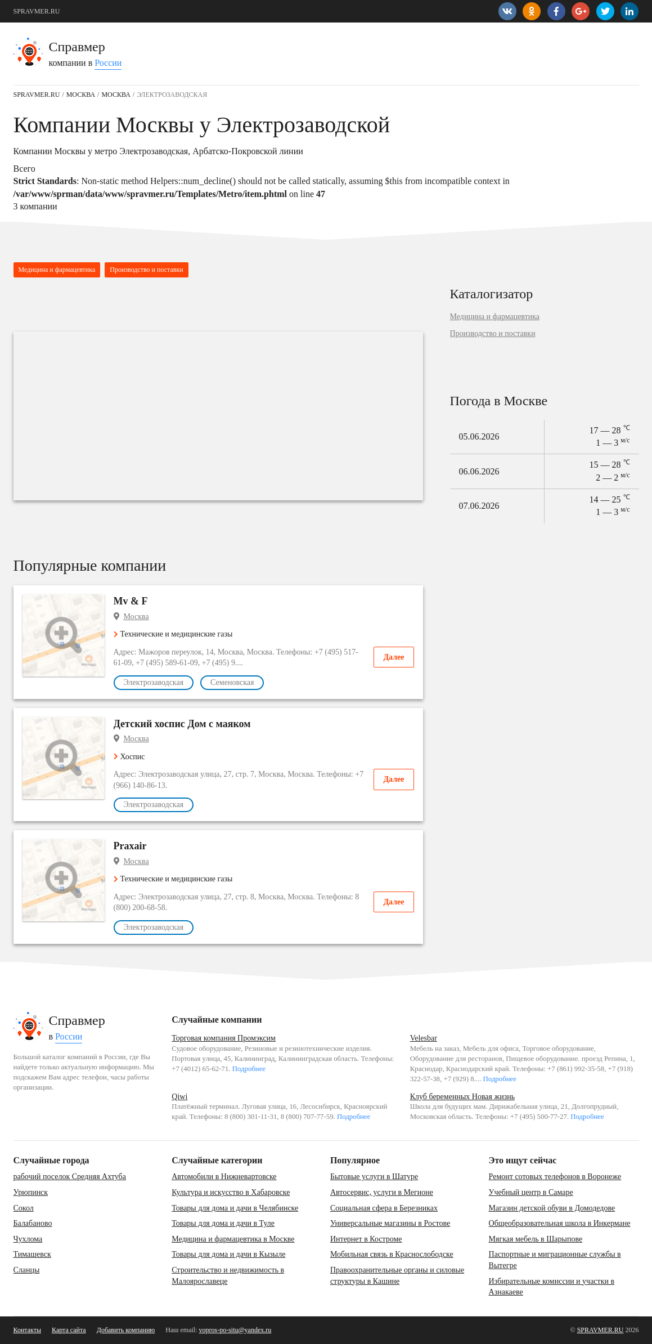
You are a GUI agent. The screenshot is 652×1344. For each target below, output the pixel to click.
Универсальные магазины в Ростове (390, 1223)
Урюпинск (31, 1192)
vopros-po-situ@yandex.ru (235, 1330)
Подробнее (249, 1069)
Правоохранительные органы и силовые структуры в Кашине (397, 1275)
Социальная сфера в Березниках (384, 1208)
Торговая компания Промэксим (224, 1038)
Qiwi (179, 1096)
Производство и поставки (146, 270)
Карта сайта (69, 1330)
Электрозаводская (154, 682)
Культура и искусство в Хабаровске (231, 1192)
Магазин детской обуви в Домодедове (552, 1208)
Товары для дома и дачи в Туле (223, 1223)
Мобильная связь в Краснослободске (391, 1254)
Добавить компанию (126, 1330)
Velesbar (423, 1038)
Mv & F (131, 601)
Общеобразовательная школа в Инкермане (560, 1223)
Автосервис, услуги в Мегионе (381, 1192)
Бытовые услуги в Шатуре (374, 1176)
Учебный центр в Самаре (531, 1192)
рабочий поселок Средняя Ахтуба (70, 1176)
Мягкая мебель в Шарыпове (536, 1239)
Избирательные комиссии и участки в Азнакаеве (552, 1287)
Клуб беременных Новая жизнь (462, 1096)
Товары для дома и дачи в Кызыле (228, 1254)
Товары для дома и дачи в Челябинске (235, 1208)
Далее (393, 657)
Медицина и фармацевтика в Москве (233, 1239)
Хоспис (129, 756)
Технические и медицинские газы (173, 634)
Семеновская (232, 682)
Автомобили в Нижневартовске (224, 1176)
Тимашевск (32, 1254)
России (108, 63)
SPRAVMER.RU (37, 11)
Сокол (24, 1208)
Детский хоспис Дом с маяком (182, 723)
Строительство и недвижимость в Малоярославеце (228, 1275)
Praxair (130, 846)
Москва (136, 616)
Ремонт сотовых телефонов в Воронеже (555, 1176)
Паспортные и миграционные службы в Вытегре (555, 1260)
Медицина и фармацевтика (57, 270)
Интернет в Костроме (366, 1239)
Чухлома (28, 1239)
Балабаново (33, 1223)
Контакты (28, 1330)
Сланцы (27, 1270)
